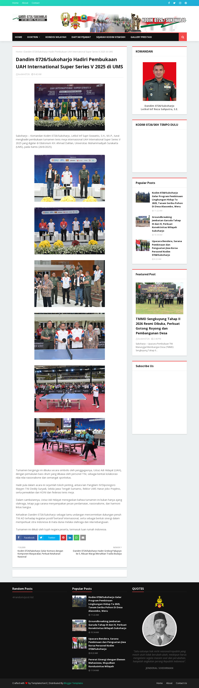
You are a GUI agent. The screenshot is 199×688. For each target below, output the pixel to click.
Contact (35, 2)
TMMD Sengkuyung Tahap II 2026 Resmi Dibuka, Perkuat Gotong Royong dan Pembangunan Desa (158, 326)
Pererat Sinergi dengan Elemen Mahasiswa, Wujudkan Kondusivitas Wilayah (106, 663)
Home (15, 2)
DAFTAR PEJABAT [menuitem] (81, 37)
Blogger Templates (73, 683)
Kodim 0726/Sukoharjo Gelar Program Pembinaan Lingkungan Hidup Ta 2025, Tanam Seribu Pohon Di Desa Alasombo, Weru (167, 199)
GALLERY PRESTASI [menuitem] (141, 37)
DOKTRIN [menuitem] (32, 37)
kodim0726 (24, 74)
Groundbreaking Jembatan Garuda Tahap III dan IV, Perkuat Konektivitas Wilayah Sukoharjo (166, 223)
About (25, 2)
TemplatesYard (39, 683)
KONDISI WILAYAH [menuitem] (55, 37)
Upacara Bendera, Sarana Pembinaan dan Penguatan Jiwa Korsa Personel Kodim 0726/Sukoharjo (167, 248)
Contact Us (181, 683)
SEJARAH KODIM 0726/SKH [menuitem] (110, 37)
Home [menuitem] (18, 37)
